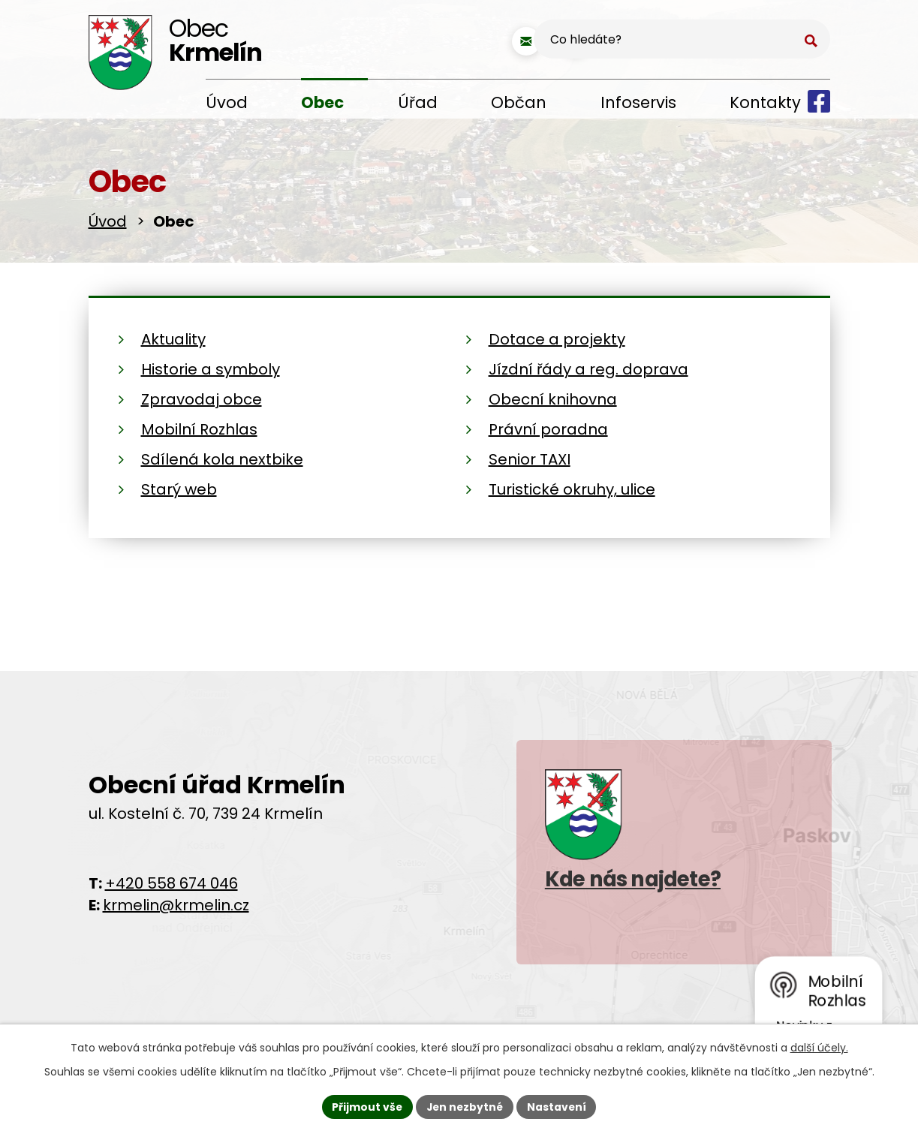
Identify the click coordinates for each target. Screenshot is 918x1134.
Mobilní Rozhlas (199, 429)
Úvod (227, 102)
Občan (518, 102)
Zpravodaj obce (201, 399)
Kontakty (765, 102)
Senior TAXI (529, 459)
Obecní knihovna (553, 399)
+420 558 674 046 (171, 883)
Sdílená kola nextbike (222, 459)
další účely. (819, 1046)
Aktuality (173, 339)
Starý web (179, 489)
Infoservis (638, 102)
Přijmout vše (366, 1106)
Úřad (418, 102)
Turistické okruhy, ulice (572, 489)
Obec (322, 102)
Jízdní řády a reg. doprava (588, 369)
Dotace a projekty (557, 339)
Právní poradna (548, 429)
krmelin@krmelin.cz (176, 905)
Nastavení (558, 1106)
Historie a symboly (210, 369)
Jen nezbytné (465, 1106)
